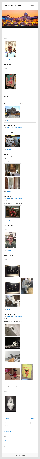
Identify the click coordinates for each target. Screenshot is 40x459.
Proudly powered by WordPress (20, 455)
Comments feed (6, 450)
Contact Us (17, 26)
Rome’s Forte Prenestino (8, 426)
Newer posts (33, 30)
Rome (6, 154)
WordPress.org (6, 451)
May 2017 (5, 440)
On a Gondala (8, 225)
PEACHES (7, 64)
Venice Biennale (9, 314)
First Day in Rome (10, 125)
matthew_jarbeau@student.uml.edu (17, 98)
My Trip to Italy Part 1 (7, 431)
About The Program (11, 26)
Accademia (8, 196)
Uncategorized (9, 59)
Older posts (6, 30)
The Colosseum (9, 97)
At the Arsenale (9, 255)
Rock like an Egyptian (11, 387)
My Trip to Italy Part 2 (7, 430)
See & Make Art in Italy (12, 5)
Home (5, 26)
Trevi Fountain (9, 34)
